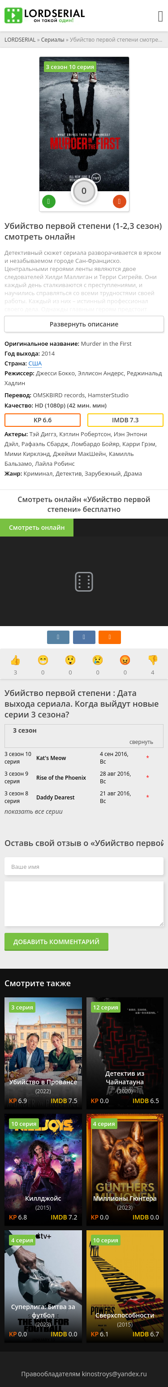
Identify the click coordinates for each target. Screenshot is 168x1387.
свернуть (141, 742)
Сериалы (53, 39)
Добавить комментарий (56, 941)
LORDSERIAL (20, 39)
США (35, 363)
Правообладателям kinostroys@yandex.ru (84, 1374)
